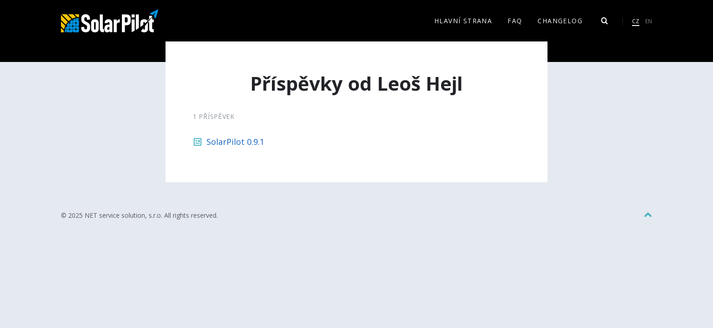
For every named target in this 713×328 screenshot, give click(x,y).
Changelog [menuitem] (559, 20)
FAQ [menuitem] (514, 20)
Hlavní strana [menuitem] (463, 20)
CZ (635, 21)
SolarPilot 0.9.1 (235, 141)
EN (648, 21)
